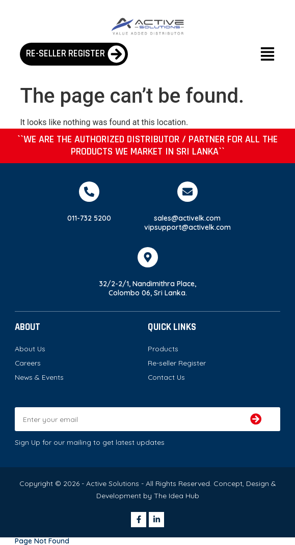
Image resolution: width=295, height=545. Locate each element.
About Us (30, 348)
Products (163, 348)
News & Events (39, 377)
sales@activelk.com (187, 218)
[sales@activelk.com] (187, 191)
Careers (28, 362)
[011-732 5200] (89, 191)
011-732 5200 (89, 218)
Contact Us (166, 377)
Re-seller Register (177, 362)
